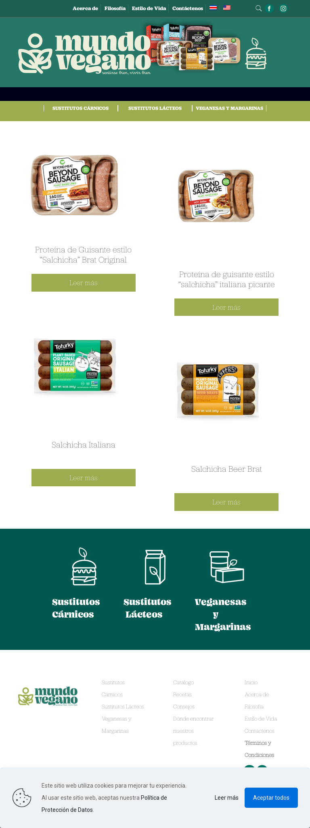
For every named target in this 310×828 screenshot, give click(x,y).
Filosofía (115, 8)
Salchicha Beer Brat (226, 468)
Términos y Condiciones (259, 749)
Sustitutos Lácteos (155, 108)
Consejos (184, 706)
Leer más (227, 797)
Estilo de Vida (149, 8)
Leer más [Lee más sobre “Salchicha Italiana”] (83, 477)
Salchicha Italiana (83, 444)
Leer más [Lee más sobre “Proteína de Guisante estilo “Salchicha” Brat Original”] (83, 282)
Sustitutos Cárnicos (80, 108)
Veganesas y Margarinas (229, 108)
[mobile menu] (264, 53)
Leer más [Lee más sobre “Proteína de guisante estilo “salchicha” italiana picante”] (226, 307)
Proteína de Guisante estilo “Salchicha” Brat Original (83, 254)
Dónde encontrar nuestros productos (193, 730)
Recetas (182, 694)
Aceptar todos (271, 797)
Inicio (251, 682)
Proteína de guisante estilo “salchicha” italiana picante (226, 279)
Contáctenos (187, 8)
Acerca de (85, 8)
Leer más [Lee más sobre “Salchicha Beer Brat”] (226, 502)
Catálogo (183, 682)
